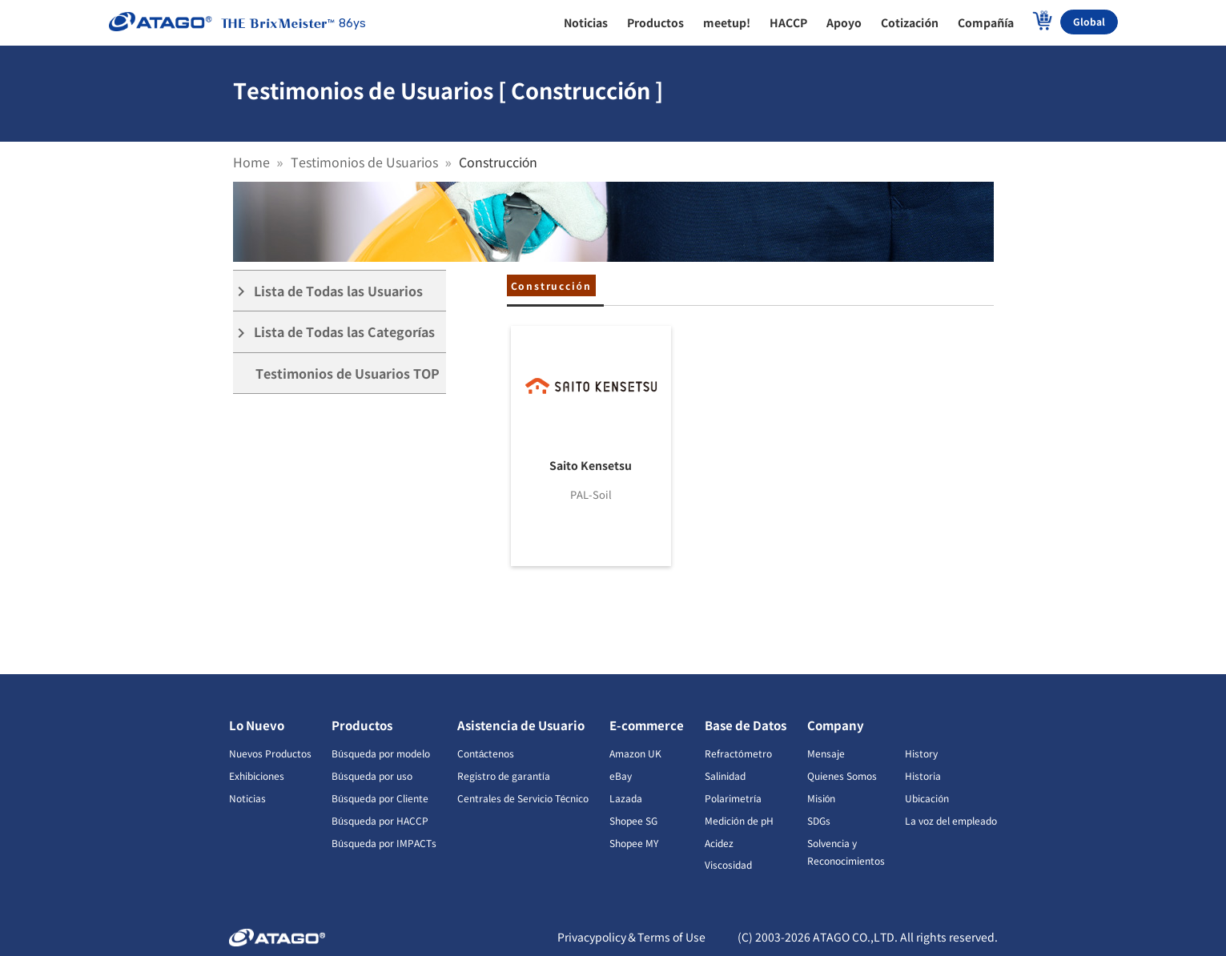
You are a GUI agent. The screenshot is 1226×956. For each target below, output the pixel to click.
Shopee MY (633, 843)
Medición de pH (739, 820)
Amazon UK (635, 753)
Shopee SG (633, 820)
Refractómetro (738, 753)
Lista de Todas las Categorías (334, 332)
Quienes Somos (842, 775)
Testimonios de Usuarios (364, 161)
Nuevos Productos (270, 753)
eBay (620, 775)
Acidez (719, 843)
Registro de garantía (503, 775)
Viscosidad (728, 864)
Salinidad (725, 775)
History (921, 753)
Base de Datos (745, 725)
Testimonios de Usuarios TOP (347, 373)
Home (251, 161)
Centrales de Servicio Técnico (523, 798)
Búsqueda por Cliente (380, 798)
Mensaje (826, 753)
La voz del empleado (951, 820)
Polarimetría (733, 798)
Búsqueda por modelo (381, 753)
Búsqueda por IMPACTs (384, 843)
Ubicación (927, 798)
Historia (923, 775)
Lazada (625, 798)
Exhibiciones (256, 775)
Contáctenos (486, 753)
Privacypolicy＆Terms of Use (631, 937)
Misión (821, 798)
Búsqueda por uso (372, 775)
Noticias (247, 798)
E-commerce (646, 725)
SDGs (818, 820)
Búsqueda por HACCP (380, 820)
